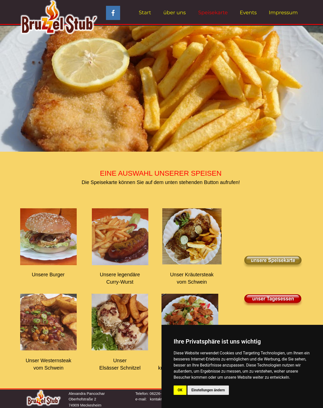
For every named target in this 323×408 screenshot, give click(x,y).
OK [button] (180, 390)
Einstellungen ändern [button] (208, 390)
